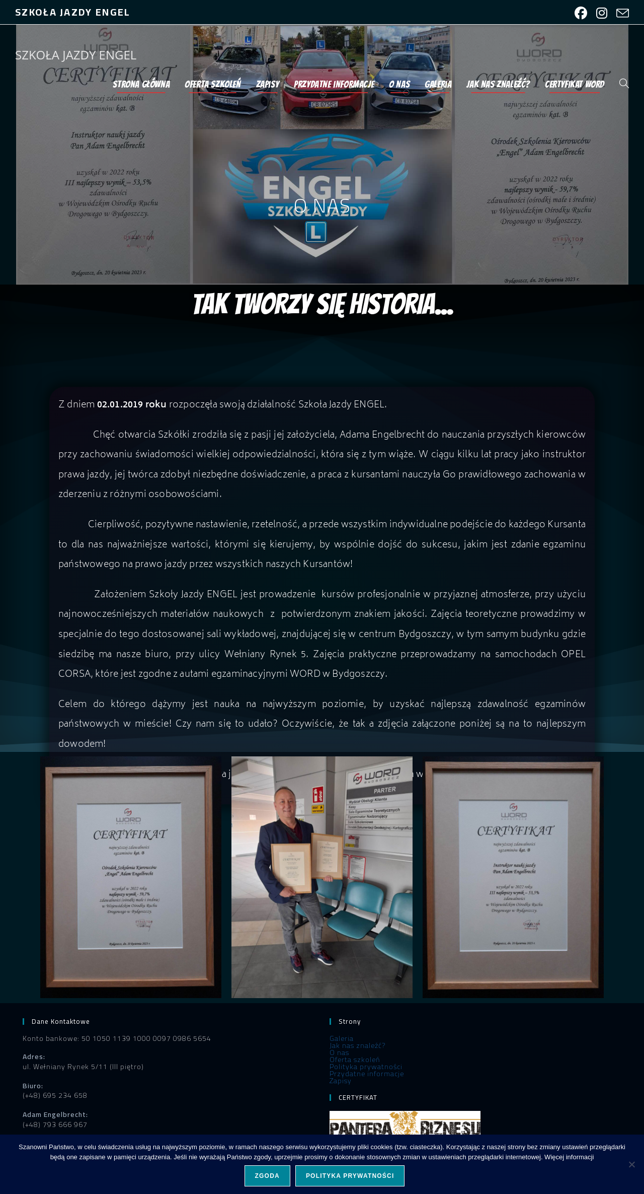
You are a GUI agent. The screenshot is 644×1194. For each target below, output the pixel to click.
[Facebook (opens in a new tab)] (581, 13)
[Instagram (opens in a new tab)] (602, 13)
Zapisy (341, 1080)
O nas (339, 1052)
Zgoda (267, 1175)
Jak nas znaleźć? (357, 1045)
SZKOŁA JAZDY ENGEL (75, 54)
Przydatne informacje (367, 1073)
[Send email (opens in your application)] (620, 13)
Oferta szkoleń (355, 1059)
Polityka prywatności (366, 1066)
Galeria (342, 1038)
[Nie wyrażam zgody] (631, 1164)
